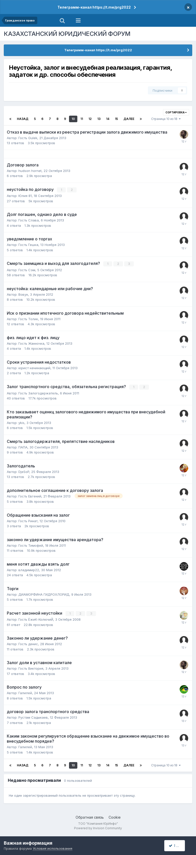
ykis (21, 422)
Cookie (115, 817)
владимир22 (28, 569)
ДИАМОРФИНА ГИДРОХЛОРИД (43, 594)
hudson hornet (30, 171)
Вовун (23, 294)
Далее (128, 119)
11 (81, 119)
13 (99, 119)
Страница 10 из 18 (166, 119)
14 (107, 119)
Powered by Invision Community (98, 827)
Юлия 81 (25, 196)
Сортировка (176, 112)
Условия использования (52, 848)
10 (73, 119)
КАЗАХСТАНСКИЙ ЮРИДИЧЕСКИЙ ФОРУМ (67, 33)
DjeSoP (23, 471)
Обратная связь (90, 817)
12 (90, 119)
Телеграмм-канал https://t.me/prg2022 (94, 7)
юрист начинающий (34, 368)
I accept (177, 845)
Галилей (25, 692)
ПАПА (22, 447)
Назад (22, 119)
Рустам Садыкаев (33, 717)
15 (116, 119)
